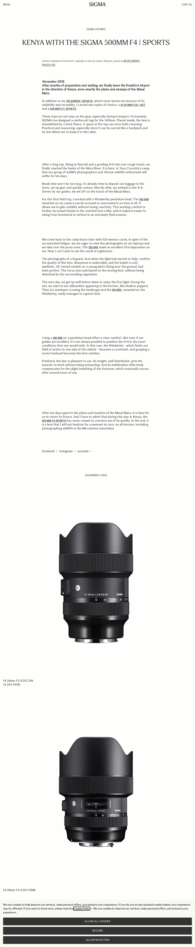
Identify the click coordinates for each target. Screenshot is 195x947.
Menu (6, 4)
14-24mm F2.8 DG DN (18, 680)
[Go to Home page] (97, 4)
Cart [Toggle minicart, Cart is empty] (186, 4)
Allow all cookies (97, 921)
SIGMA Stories (96, 29)
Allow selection (97, 939)
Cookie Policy (82, 908)
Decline (97, 930)
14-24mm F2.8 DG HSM (19, 890)
